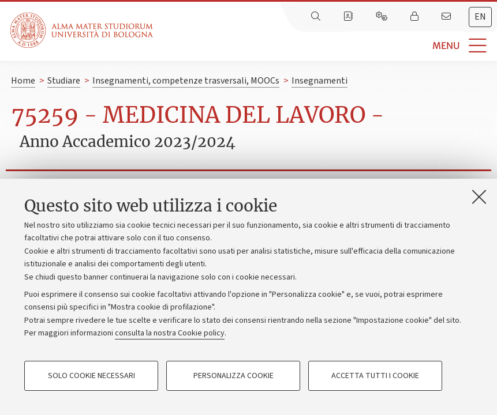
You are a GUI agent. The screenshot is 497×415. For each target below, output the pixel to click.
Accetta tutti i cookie (375, 376)
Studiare (63, 80)
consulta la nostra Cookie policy (170, 333)
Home (23, 80)
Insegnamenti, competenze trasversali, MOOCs (185, 80)
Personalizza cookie (233, 376)
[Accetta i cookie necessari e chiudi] (479, 196)
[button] (325, 46)
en (480, 16)
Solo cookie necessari (91, 376)
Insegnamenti (319, 80)
